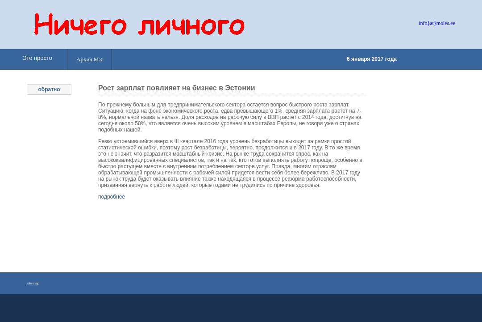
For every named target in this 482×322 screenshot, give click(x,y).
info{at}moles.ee (437, 23)
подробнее (111, 197)
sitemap (33, 283)
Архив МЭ (89, 59)
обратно (49, 89)
